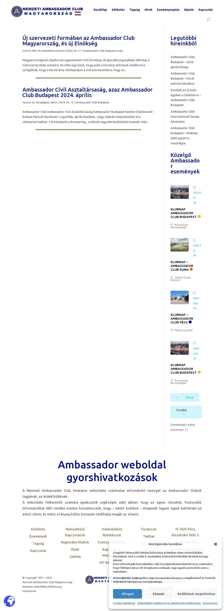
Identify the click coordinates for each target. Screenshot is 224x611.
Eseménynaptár (168, 9)
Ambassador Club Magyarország (103, 50)
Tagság (134, 9)
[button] (215, 544)
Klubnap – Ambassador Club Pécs (182, 318)
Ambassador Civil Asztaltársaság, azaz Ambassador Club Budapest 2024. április (87, 92)
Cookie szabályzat (124, 603)
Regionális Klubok (75, 542)
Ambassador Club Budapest (92, 102)
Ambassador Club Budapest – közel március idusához (183, 78)
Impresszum (210, 603)
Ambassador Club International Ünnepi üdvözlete (185, 116)
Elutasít (158, 594)
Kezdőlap (100, 9)
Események (38, 536)
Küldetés (118, 9)
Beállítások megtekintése (196, 594)
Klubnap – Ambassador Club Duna (182, 265)
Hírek (148, 9)
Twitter (149, 536)
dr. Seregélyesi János (44, 102)
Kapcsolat (206, 9)
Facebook (149, 529)
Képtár (189, 9)
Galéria (75, 556)
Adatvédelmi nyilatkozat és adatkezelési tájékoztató (169, 603)
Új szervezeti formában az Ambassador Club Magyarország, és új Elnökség (78, 40)
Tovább (181, 411)
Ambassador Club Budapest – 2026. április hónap (183, 62)
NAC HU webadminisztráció (48, 50)
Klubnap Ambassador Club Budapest (184, 213)
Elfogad (127, 594)
